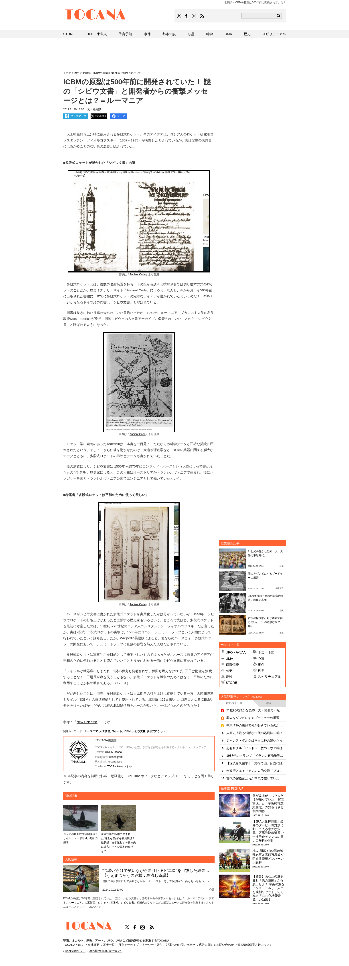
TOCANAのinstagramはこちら (194, 16)
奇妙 (229, 676)
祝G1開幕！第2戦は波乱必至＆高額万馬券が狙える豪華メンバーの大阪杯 (268, 856)
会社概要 (93, 944)
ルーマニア (91, 731)
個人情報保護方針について (254, 944)
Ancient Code (138, 274)
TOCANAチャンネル (119, 766)
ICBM (127, 731)
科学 (261, 670)
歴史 (229, 670)
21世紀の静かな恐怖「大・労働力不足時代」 (256, 710)
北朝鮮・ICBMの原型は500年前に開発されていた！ (113, 73)
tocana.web (115, 761)
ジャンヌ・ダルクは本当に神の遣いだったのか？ (256, 740)
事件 (261, 664)
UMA (229, 658)
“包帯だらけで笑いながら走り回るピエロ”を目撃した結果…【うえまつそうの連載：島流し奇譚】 (155, 873)
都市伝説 (232, 664)
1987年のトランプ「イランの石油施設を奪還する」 (256, 755)
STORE (231, 682)
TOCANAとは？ (73, 944)
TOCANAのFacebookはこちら (186, 16)
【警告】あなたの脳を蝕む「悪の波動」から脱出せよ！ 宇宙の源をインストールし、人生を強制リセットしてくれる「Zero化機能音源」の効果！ (268, 888)
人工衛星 (104, 731)
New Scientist (87, 722)
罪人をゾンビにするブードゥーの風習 (252, 718)
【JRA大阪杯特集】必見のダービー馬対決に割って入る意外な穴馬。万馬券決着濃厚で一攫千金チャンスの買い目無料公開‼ (268, 831)
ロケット (117, 731)
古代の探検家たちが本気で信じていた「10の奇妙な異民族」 (265, 622)
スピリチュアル (269, 676)
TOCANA (95, 15)
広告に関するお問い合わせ (216, 944)
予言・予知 (266, 652)
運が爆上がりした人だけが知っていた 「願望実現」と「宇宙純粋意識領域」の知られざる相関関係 (268, 803)
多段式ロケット (156, 731)
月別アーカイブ (128, 944)
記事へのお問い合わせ (180, 944)
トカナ (67, 73)
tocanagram (115, 756)
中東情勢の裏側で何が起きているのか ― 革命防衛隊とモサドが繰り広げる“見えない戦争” (256, 725)
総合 (269, 703)
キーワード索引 (152, 944)
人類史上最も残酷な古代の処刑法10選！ (254, 733)
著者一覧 (109, 944)
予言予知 (125, 34)
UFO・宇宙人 (236, 652)
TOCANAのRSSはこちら (202, 16)
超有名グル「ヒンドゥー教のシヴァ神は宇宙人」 (256, 748)
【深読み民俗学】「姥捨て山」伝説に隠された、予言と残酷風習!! (256, 763)
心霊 (261, 658)
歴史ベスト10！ (235, 703)
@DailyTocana (113, 752)
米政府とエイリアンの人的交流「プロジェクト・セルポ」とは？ (256, 770)
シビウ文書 (138, 731)
